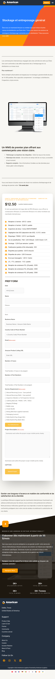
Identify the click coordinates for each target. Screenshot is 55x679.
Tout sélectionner (13, 424)
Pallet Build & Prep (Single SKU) (16, 417)
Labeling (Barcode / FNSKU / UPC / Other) (19, 401)
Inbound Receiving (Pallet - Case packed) (19, 395)
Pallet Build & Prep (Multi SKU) (16, 420)
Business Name (10, 319)
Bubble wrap (10, 406)
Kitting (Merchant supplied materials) (18, 411)
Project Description (14, 430)
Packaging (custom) (12, 414)
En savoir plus (23, 185)
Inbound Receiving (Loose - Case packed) (19, 392)
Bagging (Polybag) (12, 403)
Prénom (7, 305)
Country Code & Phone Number (15, 330)
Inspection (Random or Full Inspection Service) (20, 398)
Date (6, 286)
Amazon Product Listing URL (14, 350)
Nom (6, 314)
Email (10, 340)
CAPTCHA (8, 465)
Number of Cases (10, 361)
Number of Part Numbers (13, 375)
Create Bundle (11, 409)
